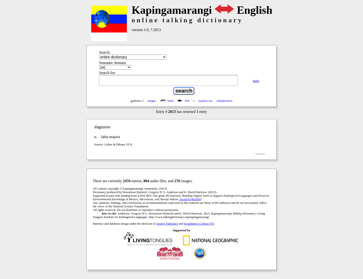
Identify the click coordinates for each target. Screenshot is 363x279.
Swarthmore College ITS (199, 223)
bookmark (260, 154)
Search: (104, 52)
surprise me (205, 100)
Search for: (107, 73)
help (256, 81)
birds (167, 100)
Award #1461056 (189, 199)
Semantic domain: (113, 63)
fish (183, 100)
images (152, 100)
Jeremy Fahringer (167, 223)
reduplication (224, 100)
